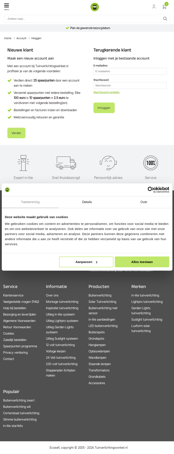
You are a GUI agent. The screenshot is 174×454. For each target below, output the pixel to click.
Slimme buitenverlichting (19, 419)
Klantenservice (13, 295)
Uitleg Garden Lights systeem (60, 329)
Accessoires (97, 383)
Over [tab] (143, 202)
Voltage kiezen (56, 351)
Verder (16, 133)
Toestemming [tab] (30, 202)
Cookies (8, 333)
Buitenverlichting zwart (19, 400)
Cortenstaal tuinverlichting (21, 413)
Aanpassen (86, 262)
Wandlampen (97, 358)
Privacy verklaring (15, 352)
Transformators (99, 370)
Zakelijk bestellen (14, 340)
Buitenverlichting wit (17, 407)
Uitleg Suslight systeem (62, 338)
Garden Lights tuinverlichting (141, 310)
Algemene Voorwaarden (19, 321)
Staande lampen (100, 364)
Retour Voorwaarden (17, 327)
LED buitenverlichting (103, 326)
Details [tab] (87, 202)
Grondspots (96, 338)
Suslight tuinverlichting (146, 319)
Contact (8, 359)
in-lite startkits (13, 426)
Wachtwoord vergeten (106, 92)
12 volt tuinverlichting (60, 345)
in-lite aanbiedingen (102, 319)
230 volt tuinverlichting (61, 364)
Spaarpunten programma (20, 346)
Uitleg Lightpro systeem (62, 321)
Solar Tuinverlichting (102, 302)
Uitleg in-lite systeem (60, 314)
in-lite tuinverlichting (145, 295)
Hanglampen (97, 345)
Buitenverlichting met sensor (103, 310)
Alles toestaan (142, 262)
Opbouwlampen (99, 351)
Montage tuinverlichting (62, 302)
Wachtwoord (101, 80)
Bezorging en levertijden (19, 314)
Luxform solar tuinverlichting (141, 328)
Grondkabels (97, 377)
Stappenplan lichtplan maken (60, 372)
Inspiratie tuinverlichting (62, 308)
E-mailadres (100, 65)
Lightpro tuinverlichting (147, 302)
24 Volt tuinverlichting (61, 358)
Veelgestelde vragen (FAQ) (21, 302)
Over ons (52, 295)
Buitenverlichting (100, 295)
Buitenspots (97, 332)
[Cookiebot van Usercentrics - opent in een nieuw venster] (150, 190)
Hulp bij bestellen (14, 308)
